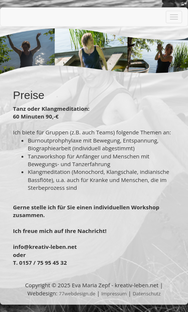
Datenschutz (146, 293)
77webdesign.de (77, 293)
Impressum (114, 293)
